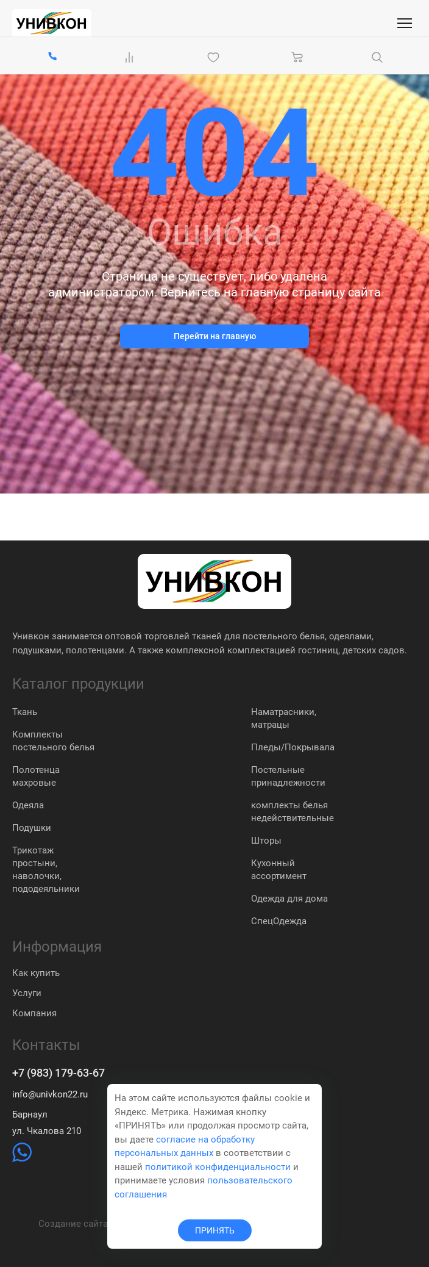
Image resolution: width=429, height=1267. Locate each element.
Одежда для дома (289, 898)
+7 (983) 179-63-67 (58, 1073)
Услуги (26, 993)
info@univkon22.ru (50, 1094)
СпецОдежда (279, 921)
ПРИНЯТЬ (215, 1230)
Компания (34, 1013)
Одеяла (28, 805)
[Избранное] (215, 57)
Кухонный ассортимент (279, 869)
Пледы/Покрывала (293, 747)
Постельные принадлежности (288, 776)
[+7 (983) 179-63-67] (52, 57)
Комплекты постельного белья (53, 741)
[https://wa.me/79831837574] (22, 1159)
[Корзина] (297, 57)
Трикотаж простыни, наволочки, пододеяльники (46, 869)
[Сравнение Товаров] (131, 57)
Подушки (31, 827)
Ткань (24, 711)
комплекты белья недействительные (292, 812)
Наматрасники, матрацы (283, 718)
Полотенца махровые (36, 776)
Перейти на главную (215, 336)
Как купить (36, 972)
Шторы (266, 840)
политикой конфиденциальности (218, 1166)
